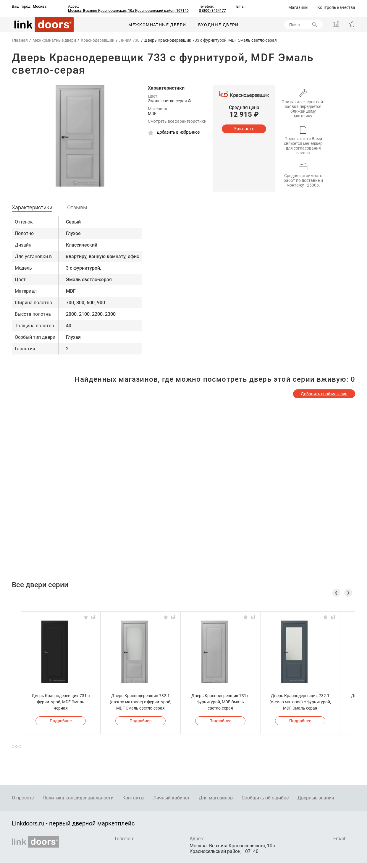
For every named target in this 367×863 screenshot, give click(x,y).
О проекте (23, 798)
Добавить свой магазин (324, 393)
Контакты (133, 798)
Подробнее (61, 720)
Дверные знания (316, 798)
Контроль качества (336, 7)
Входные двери (218, 24)
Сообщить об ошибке (265, 798)
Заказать (244, 129)
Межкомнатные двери (157, 24)
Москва (39, 6)
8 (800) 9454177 (212, 11)
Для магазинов (216, 798)
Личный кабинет (171, 798)
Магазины (298, 7)
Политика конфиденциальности (78, 798)
